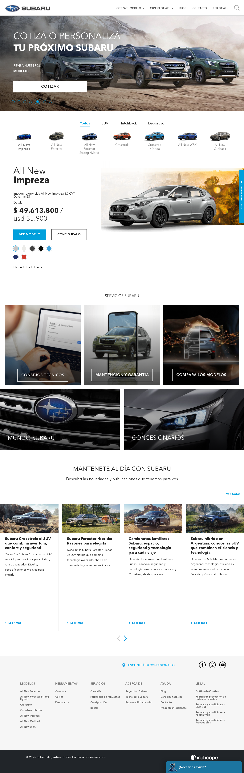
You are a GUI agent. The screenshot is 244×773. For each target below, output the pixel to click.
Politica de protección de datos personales (211, 698)
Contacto (199, 8)
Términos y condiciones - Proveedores (210, 721)
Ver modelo (29, 234)
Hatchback (128, 123)
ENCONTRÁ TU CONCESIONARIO (148, 665)
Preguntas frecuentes (174, 708)
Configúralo (69, 234)
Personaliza (62, 702)
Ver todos (233, 494)
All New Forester (30, 691)
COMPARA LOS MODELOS (201, 375)
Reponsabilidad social (138, 702)
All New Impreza (30, 716)
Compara (60, 691)
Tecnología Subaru (136, 697)
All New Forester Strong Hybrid (34, 698)
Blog (182, 8)
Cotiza (59, 697)
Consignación (98, 702)
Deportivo (156, 123)
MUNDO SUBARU (160, 8)
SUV (105, 123)
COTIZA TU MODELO (128, 8)
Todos (85, 123)
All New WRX (28, 727)
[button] (125, 638)
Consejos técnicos (42, 375)
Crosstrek (26, 705)
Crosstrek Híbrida (31, 710)
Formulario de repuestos (105, 697)
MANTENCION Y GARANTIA (122, 375)
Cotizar (50, 87)
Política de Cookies (207, 691)
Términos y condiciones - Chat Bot (210, 705)
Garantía (95, 691)
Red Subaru (220, 8)
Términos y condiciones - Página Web (210, 713)
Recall (94, 708)
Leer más (13, 623)
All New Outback (30, 721)
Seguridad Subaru (136, 691)
